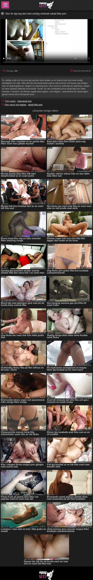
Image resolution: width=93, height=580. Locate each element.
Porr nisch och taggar (16, 105)
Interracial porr (24, 101)
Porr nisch (10, 101)
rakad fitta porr (35, 105)
